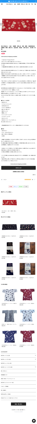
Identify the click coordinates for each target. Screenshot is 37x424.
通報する (34, 174)
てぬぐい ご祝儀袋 (4, 386)
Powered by (18, 411)
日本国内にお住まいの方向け (18, 171)
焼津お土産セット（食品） (6, 394)
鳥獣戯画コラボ (4, 374)
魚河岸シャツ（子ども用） (6, 359)
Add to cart (18, 167)
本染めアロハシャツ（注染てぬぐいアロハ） (9, 398)
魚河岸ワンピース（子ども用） (7, 367)
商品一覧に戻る (18, 404)
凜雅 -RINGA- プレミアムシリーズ (8, 378)
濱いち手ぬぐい (4, 371)
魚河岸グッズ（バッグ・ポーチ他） (7, 382)
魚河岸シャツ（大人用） (5, 355)
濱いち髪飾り (3, 390)
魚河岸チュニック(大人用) (6, 363)
